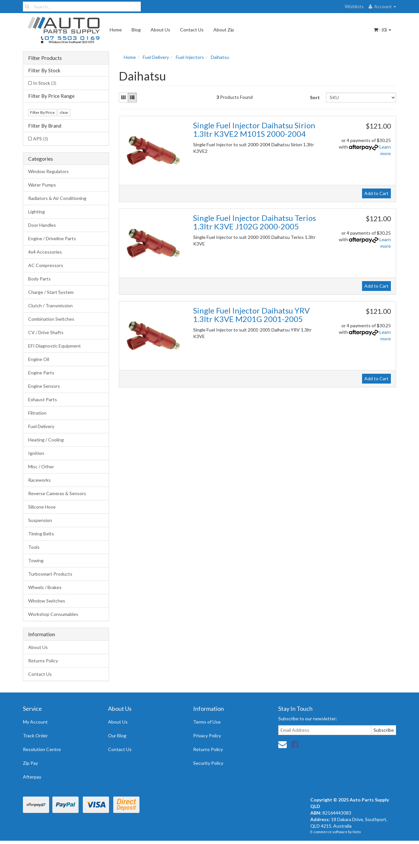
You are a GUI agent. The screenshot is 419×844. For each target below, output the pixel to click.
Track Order (35, 735)
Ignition (36, 453)
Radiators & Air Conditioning (57, 198)
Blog (136, 29)
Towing (36, 560)
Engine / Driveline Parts (52, 238)
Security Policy (208, 763)
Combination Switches (51, 319)
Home (116, 29)
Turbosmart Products (50, 574)
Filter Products (45, 58)
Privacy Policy (207, 735)
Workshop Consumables (53, 614)
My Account (35, 722)
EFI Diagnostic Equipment (54, 346)
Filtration (37, 413)
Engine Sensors (44, 386)
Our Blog (117, 735)
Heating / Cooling (46, 439)
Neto (357, 832)
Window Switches (46, 600)
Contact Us (192, 29)
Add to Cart (376, 193)
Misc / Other (41, 466)
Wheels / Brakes (45, 587)
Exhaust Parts (42, 399)
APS (40, 138)
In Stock (44, 83)
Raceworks (39, 480)
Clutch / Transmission (50, 305)
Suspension (40, 520)
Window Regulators (48, 171)
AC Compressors (45, 265)
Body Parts (39, 278)
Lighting (36, 211)
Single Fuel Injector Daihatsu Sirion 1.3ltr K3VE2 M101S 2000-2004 (254, 129)
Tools (34, 547)
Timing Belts (41, 533)
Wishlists (354, 6)
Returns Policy (43, 660)
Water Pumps (42, 185)
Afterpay (32, 777)
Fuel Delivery (41, 426)
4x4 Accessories (45, 252)
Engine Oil (38, 359)
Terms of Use (207, 722)
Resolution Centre (42, 749)
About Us (160, 29)
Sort (315, 97)
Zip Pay (30, 763)
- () (382, 29)
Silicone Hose (42, 507)
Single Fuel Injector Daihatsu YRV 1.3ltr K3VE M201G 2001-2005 (251, 315)
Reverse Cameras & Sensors (57, 493)
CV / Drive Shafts (46, 332)
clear (64, 112)
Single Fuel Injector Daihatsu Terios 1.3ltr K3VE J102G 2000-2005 (254, 222)
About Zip (223, 29)
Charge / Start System (51, 292)
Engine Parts (41, 372)
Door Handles (42, 225)
